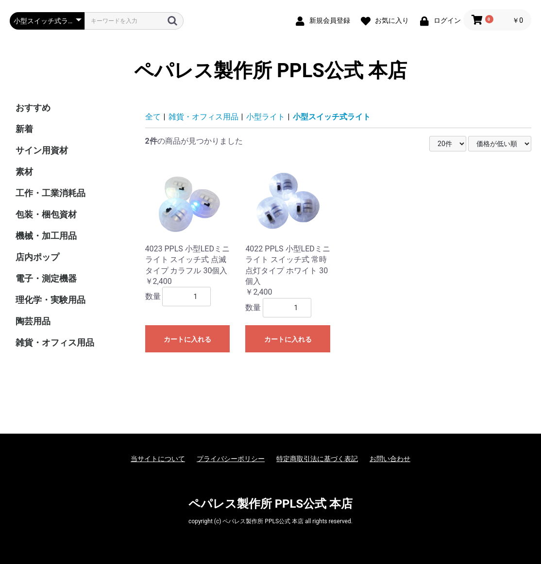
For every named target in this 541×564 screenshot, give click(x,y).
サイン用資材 (42, 150)
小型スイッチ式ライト (332, 116)
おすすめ (33, 107)
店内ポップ (37, 257)
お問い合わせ (390, 459)
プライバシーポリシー (231, 459)
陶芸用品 (33, 321)
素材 (24, 171)
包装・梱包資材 (46, 214)
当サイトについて (158, 459)
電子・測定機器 (46, 278)
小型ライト (265, 116)
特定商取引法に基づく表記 (317, 459)
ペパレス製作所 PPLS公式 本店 (270, 70)
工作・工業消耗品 (50, 193)
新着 (24, 129)
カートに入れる (187, 339)
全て (153, 116)
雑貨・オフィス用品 (55, 342)
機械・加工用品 (46, 236)
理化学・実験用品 (50, 300)
